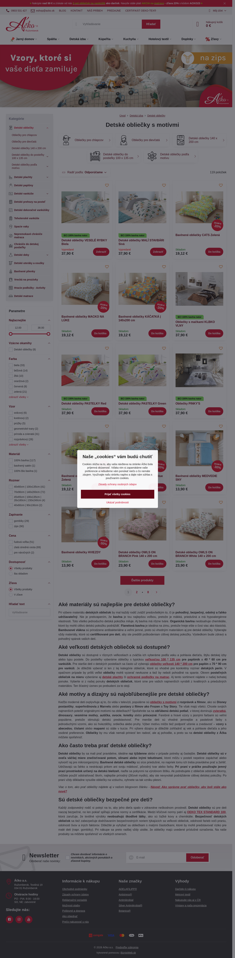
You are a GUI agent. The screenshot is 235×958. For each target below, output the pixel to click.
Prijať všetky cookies (117, 494)
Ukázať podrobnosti (117, 502)
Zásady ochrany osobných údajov (117, 484)
